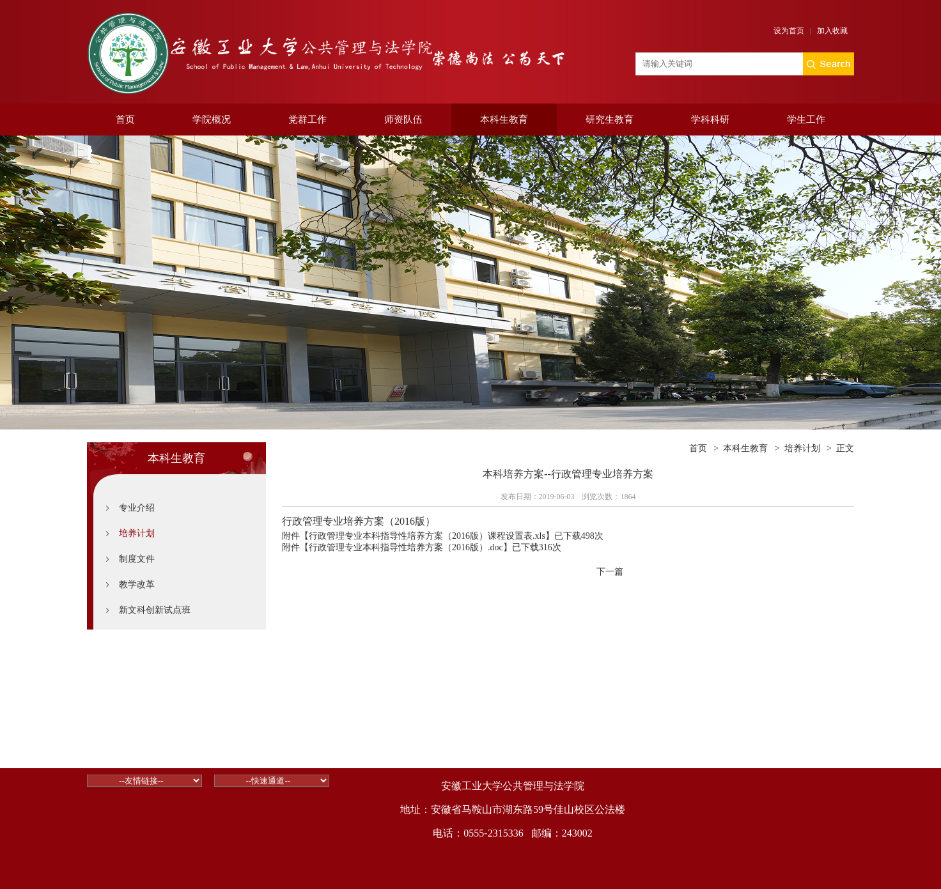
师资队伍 (403, 119)
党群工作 (307, 119)
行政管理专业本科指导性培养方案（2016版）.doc (406, 547)
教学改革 (137, 584)
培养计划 (137, 533)
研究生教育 (610, 119)
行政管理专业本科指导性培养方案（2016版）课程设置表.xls (427, 536)
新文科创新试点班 (155, 610)
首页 (125, 119)
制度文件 (137, 559)
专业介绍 (137, 508)
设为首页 (789, 30)
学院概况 (211, 119)
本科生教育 (504, 119)
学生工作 (806, 119)
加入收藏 (832, 30)
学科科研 (710, 119)
